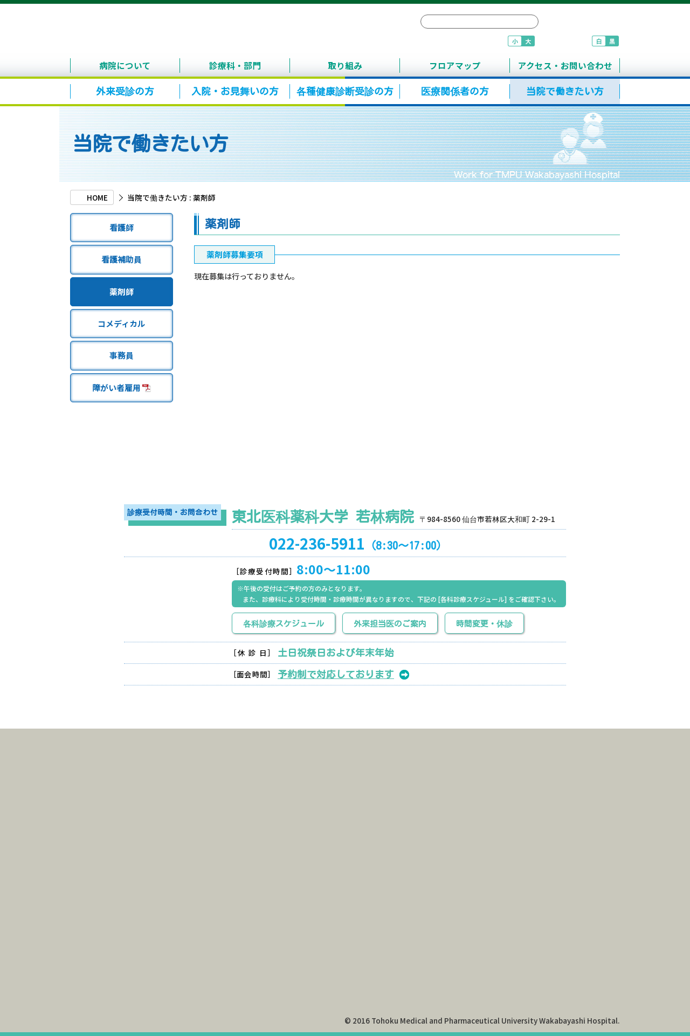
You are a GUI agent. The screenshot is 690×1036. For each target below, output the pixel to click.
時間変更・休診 (484, 624)
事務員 (121, 355)
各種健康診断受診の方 (345, 91)
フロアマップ (455, 65)
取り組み (345, 65)
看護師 (121, 227)
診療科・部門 (235, 65)
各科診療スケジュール (283, 624)
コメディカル (122, 323)
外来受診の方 (125, 91)
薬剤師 (121, 291)
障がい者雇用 (121, 388)
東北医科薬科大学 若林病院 (223, 31)
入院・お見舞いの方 (235, 91)
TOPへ (580, 718)
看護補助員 (121, 259)
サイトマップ (581, 22)
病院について (125, 65)
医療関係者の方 (455, 91)
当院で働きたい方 (565, 91)
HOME (97, 197)
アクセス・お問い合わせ (565, 65)
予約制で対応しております (336, 674)
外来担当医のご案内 (390, 624)
